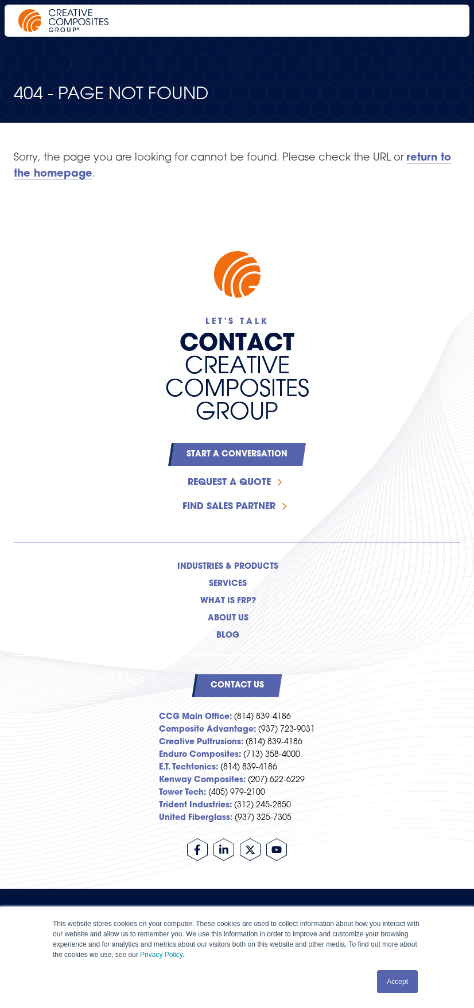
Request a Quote (229, 482)
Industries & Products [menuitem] (227, 566)
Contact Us (237, 685)
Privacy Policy (161, 955)
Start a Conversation (237, 454)
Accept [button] (397, 982)
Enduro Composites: (200, 755)
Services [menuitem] (228, 584)
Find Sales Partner (228, 506)
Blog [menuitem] (227, 635)
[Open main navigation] (445, 20)
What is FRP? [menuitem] (228, 601)
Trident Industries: (195, 805)
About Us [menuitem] (228, 618)
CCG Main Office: (195, 717)
